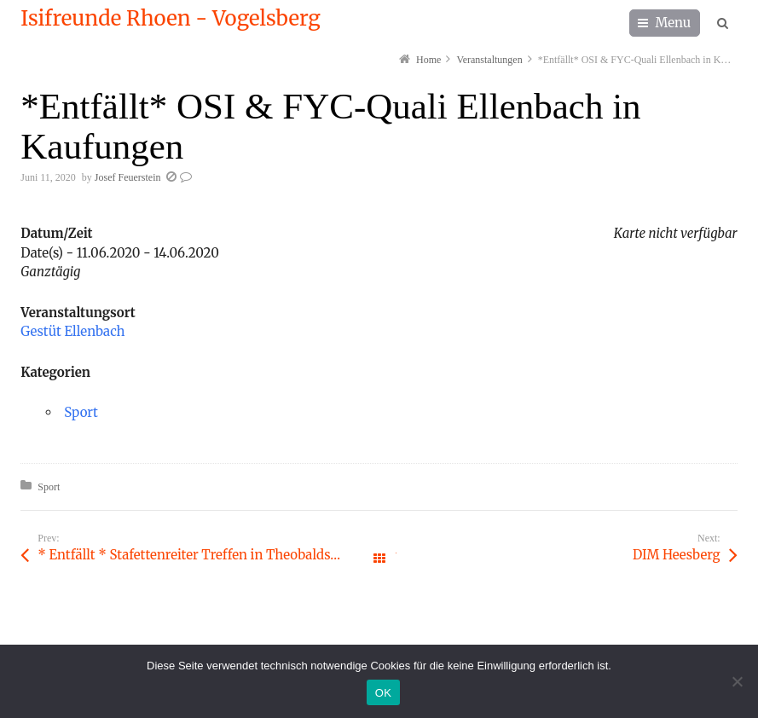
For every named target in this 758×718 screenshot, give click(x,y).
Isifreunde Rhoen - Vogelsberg (170, 19)
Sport (81, 412)
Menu (673, 22)
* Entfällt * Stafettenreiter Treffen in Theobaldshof (194, 555)
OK (383, 692)
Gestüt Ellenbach (72, 331)
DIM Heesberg (676, 555)
